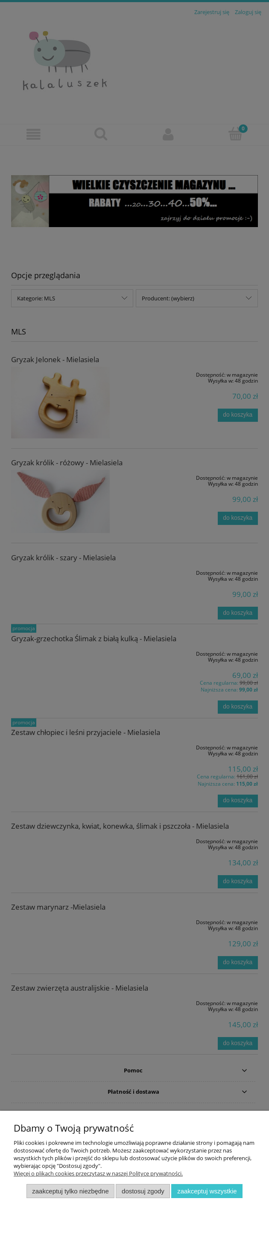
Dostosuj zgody (143, 1191)
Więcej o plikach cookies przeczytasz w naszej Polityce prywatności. (98, 1173)
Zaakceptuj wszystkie (207, 1191)
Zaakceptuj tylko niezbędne (70, 1191)
